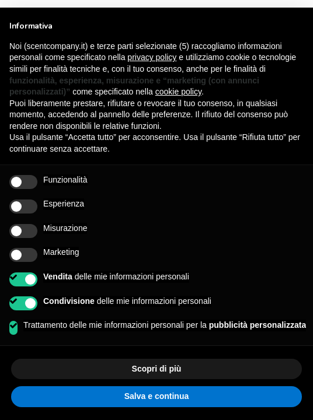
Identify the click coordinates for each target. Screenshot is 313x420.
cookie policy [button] (178, 91)
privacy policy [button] (151, 57)
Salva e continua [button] (156, 396)
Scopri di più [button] (157, 368)
